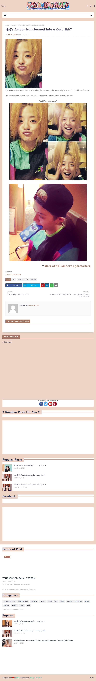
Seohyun (69, 601)
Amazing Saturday (9, 601)
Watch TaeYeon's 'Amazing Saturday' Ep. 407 (30, 485)
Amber (20, 279)
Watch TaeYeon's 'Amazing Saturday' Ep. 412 (29, 621)
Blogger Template (36, 678)
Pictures (13, 25)
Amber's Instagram (13, 274)
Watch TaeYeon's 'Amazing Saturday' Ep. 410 (29, 475)
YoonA (22, 605)
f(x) (26, 279)
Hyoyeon (34, 601)
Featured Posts (23, 601)
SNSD (62, 601)
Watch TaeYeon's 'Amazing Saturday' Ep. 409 (30, 465)
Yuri (28, 605)
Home (7, 25)
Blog (17, 678)
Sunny (87, 601)
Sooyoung (78, 601)
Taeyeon (6, 605)
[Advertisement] (48, 437)
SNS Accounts (52, 601)
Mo (46, 266)
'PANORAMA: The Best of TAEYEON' (18, 578)
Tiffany (14, 605)
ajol (14, 279)
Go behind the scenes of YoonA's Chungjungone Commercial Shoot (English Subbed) (43, 640)
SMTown (42, 601)
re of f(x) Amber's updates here (70, 266)
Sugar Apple (12, 34)
